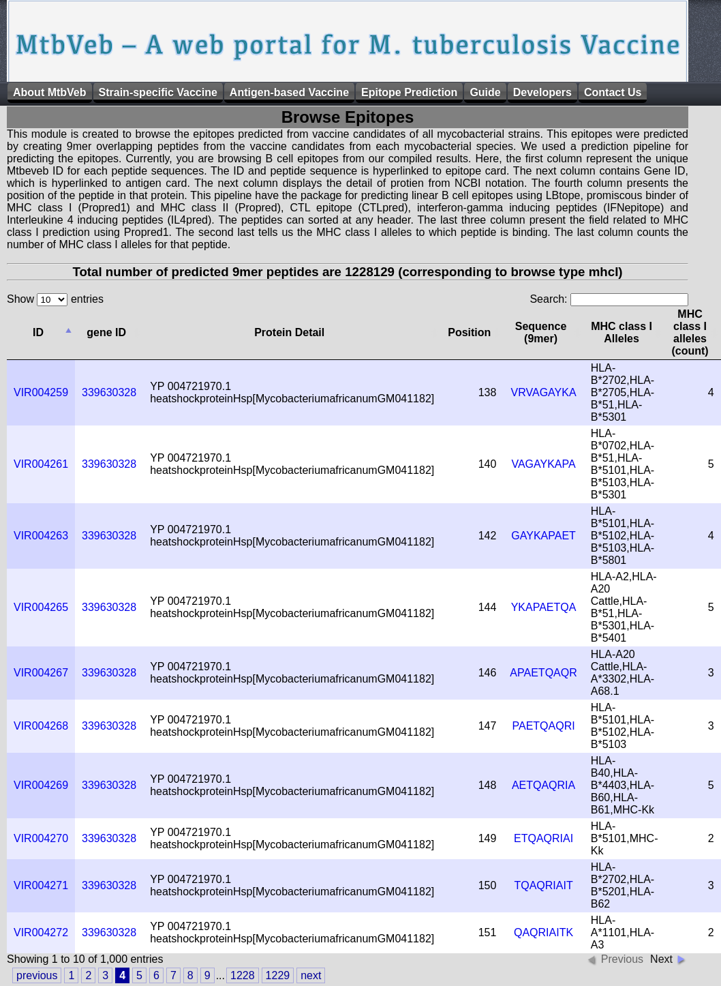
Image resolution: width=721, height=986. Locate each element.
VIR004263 (41, 535)
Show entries (55, 299)
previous (36, 975)
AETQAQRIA (543, 785)
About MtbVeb (50, 92)
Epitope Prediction (409, 92)
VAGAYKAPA (543, 464)
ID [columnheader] (38, 332)
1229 (278, 975)
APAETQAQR (543, 672)
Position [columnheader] (469, 332)
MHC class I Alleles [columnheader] (621, 332)
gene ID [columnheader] (106, 332)
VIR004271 (41, 885)
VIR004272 (41, 932)
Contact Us (612, 92)
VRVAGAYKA (544, 392)
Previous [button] (622, 959)
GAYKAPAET (543, 535)
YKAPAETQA (544, 607)
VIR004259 (41, 392)
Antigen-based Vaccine (289, 92)
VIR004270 (41, 838)
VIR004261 (41, 464)
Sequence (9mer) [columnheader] (541, 332)
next (311, 975)
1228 (242, 975)
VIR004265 (41, 607)
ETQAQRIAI (543, 838)
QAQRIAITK (543, 932)
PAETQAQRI (543, 726)
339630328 (109, 392)
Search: (609, 299)
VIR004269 (41, 785)
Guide (485, 92)
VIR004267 (41, 672)
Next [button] (661, 959)
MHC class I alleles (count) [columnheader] (689, 332)
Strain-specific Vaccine (158, 92)
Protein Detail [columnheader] (289, 332)
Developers (542, 92)
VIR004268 (41, 726)
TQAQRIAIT (543, 885)
